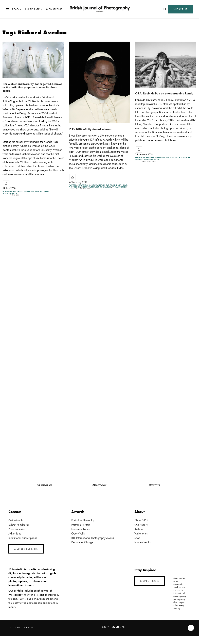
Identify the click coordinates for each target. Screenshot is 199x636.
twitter (154, 485)
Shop (137, 538)
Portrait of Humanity (82, 520)
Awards (72, 185)
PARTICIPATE (32, 9)
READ (15, 9)
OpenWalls (78, 533)
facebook (99, 485)
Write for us (141, 533)
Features (150, 157)
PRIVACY (18, 627)
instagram (44, 485)
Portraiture (105, 187)
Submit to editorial (18, 525)
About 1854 (141, 520)
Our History (141, 525)
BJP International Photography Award (92, 538)
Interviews (160, 157)
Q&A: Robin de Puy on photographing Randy (164, 93)
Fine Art (39, 191)
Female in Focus (80, 529)
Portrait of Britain (80, 525)
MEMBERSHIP (54, 9)
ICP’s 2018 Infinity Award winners (90, 129)
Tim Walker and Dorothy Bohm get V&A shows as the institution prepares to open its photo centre (32, 87)
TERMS (9, 627)
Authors (138, 529)
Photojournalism (90, 187)
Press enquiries (16, 529)
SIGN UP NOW (149, 581)
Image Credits (142, 542)
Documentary (9, 191)
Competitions (83, 185)
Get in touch (15, 520)
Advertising (14, 533)
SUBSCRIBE (180, 9)
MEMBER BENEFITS (26, 548)
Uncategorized (10, 193)
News (46, 191)
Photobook (74, 187)
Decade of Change (82, 542)
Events (20, 191)
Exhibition (29, 191)
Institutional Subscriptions (22, 538)
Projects (139, 159)
